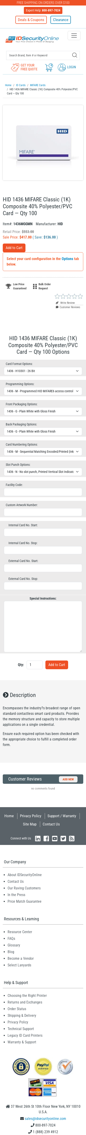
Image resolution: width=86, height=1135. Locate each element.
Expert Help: (43, 10)
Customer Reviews (68, 307)
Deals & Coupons (31, 19)
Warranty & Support (22, 1042)
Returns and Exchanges (25, 1002)
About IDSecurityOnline (25, 875)
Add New (68, 779)
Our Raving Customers (24, 888)
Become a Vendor (21, 958)
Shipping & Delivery (22, 1015)
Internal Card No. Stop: (22, 543)
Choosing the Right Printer (27, 995)
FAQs (11, 938)
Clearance (60, 19)
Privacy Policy (30, 816)
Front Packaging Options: (21, 404)
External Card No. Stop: (23, 579)
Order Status (17, 1009)
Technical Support (21, 1029)
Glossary (14, 945)
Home (9, 816)
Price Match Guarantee (25, 901)
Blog (11, 952)
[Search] (74, 55)
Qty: (21, 665)
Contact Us (51, 824)
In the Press (16, 895)
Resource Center (20, 932)
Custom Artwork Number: (22, 505)
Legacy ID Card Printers (25, 1035)
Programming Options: (20, 384)
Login (67, 67)
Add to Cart (14, 248)
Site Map (29, 824)
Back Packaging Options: (21, 424)
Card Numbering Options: (22, 444)
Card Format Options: (19, 364)
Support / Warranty (61, 816)
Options (67, 259)
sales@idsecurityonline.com (45, 1118)
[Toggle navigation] (74, 35)
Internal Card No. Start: (23, 525)
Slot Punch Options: (18, 464)
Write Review (65, 302)
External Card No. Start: (23, 561)
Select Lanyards (19, 965)
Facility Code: (14, 485)
